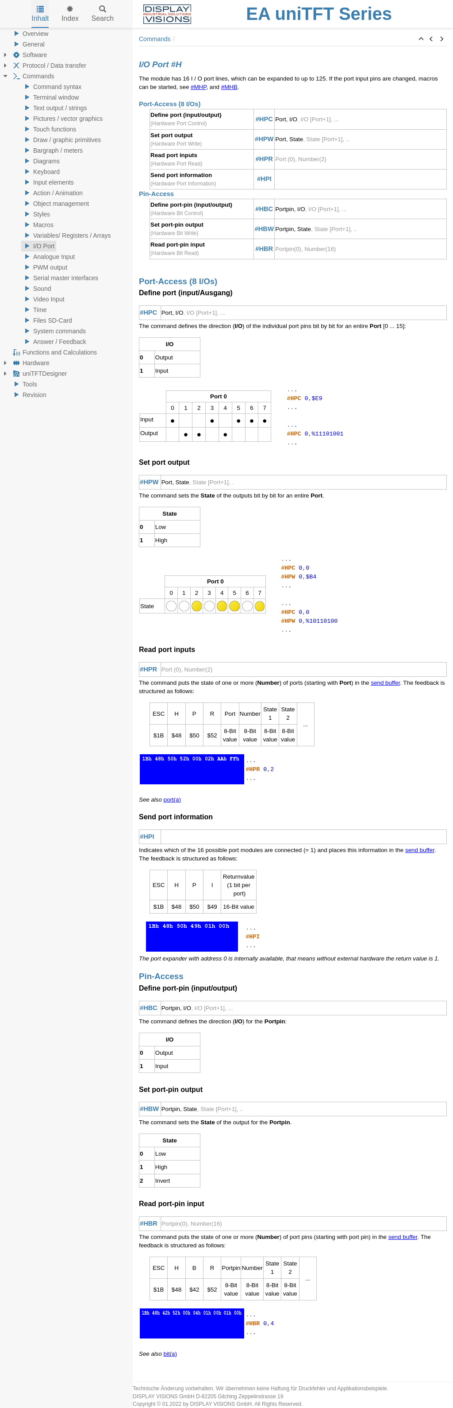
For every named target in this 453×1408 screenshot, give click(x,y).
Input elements (48, 182)
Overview (29, 33)
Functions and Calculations (54, 352)
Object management (55, 203)
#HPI (264, 178)
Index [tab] (70, 14)
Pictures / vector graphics (62, 118)
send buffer (385, 682)
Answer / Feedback (54, 341)
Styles (36, 214)
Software (29, 55)
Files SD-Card (47, 320)
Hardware (30, 363)
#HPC (264, 119)
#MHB (229, 87)
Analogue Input (48, 256)
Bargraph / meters (52, 150)
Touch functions (49, 129)
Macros (38, 225)
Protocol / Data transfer (48, 65)
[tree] (66, 214)
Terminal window (50, 97)
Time (34, 310)
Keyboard (41, 171)
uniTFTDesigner (39, 373)
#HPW (264, 139)
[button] (421, 39)
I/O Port (38, 246)
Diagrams (41, 161)
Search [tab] (103, 14)
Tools (24, 384)
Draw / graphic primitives (61, 140)
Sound (36, 288)
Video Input (43, 299)
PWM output (44, 267)
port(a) (172, 799)
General (28, 44)
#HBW (264, 228)
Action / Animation (52, 193)
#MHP (198, 87)
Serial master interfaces (60, 278)
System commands (54, 331)
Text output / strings (54, 108)
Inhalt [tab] (40, 14)
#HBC (264, 208)
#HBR (264, 248)
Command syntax (51, 86)
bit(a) (170, 1353)
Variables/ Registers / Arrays (66, 235)
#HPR (264, 158)
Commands (32, 76)
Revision (28, 395)
